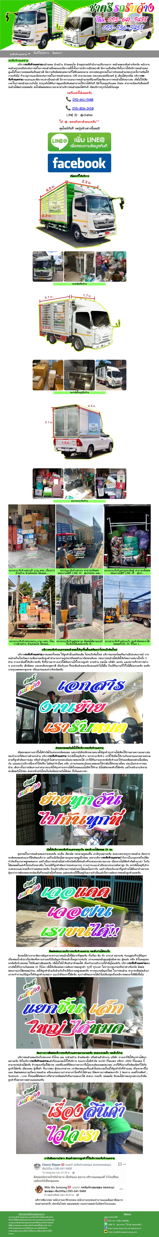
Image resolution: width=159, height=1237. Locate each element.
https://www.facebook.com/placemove (124, 1229)
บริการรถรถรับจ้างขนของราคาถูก (32, 1214)
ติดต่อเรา (57, 53)
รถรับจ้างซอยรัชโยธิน (35, 1226)
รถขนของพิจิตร (35, 1223)
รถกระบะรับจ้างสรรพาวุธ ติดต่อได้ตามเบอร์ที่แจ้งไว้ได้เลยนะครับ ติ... (79, 642)
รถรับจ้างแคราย (20, 54)
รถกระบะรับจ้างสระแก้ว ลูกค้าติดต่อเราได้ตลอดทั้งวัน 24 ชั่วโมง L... (127, 642)
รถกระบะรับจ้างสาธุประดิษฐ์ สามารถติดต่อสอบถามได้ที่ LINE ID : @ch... (127, 572)
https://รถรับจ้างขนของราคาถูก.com (122, 1232)
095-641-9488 (83, 100)
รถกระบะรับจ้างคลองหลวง (19, 1217)
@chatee (121, 1225)
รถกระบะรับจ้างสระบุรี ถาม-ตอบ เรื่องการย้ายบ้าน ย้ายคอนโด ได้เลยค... (32, 572)
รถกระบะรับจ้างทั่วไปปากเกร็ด (28, 1231)
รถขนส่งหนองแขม (21, 1223)
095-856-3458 (83, 108)
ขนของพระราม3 (29, 1220)
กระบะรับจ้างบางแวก (30, 1228)
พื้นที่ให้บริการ (41, 53)
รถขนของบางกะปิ (20, 1226)
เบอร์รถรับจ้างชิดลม (37, 1217)
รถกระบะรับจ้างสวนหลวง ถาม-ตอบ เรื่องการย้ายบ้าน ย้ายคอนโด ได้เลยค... (31, 642)
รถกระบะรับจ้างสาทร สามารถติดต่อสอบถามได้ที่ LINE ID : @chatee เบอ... (79, 572)
